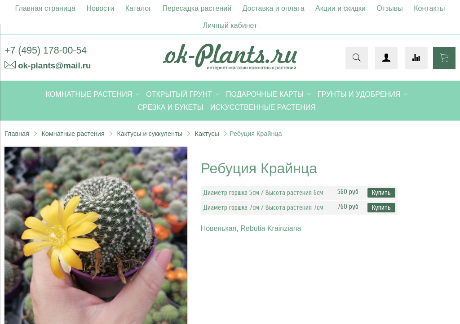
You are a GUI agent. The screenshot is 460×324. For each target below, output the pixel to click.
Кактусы (207, 133)
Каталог (138, 8)
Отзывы (389, 8)
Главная (16, 133)
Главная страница (45, 8)
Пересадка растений (196, 8)
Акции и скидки (340, 8)
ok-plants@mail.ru (54, 65)
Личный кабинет (230, 25)
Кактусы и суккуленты (149, 133)
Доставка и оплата (274, 8)
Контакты (429, 8)
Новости (100, 8)
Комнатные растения (72, 133)
